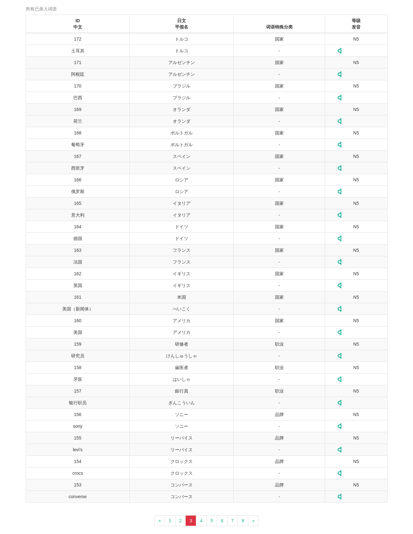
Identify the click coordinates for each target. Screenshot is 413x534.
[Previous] (159, 520)
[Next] (253, 520)
